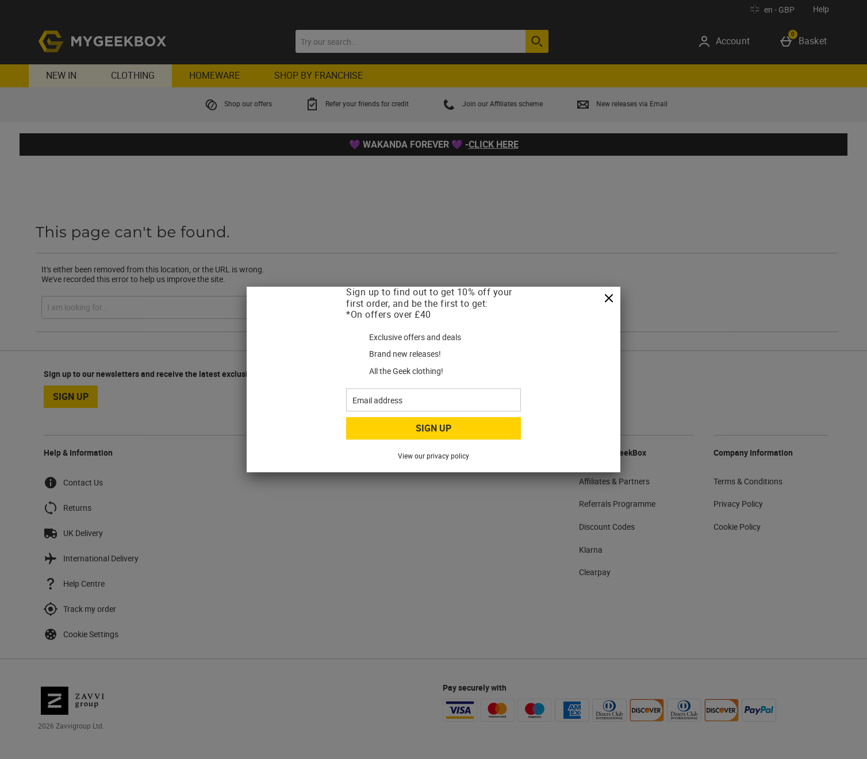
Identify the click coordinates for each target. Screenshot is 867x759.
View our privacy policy (433, 455)
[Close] (608, 299)
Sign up (433, 428)
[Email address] (433, 399)
